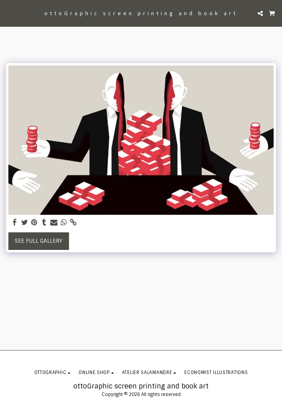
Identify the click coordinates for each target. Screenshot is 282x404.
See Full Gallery (38, 240)
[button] (9, 13)
